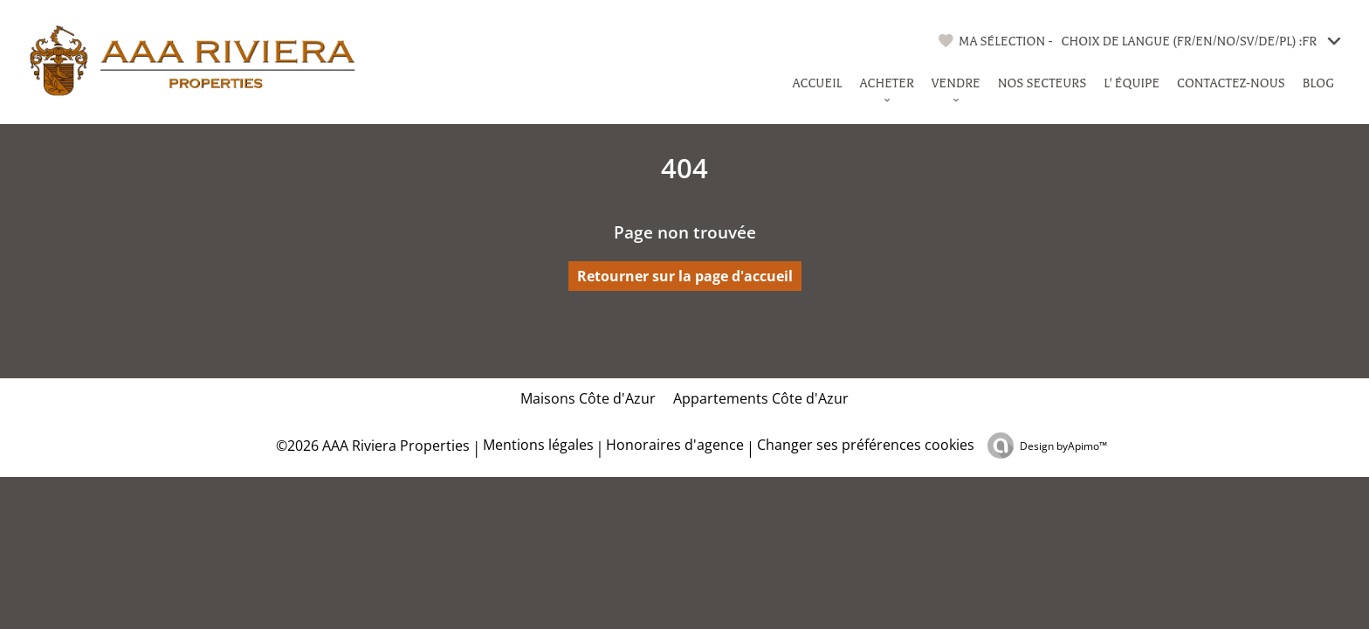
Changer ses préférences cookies (865, 444)
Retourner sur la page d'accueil (685, 276)
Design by (1063, 446)
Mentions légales (538, 444)
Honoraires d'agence (675, 444)
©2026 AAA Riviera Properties (371, 445)
